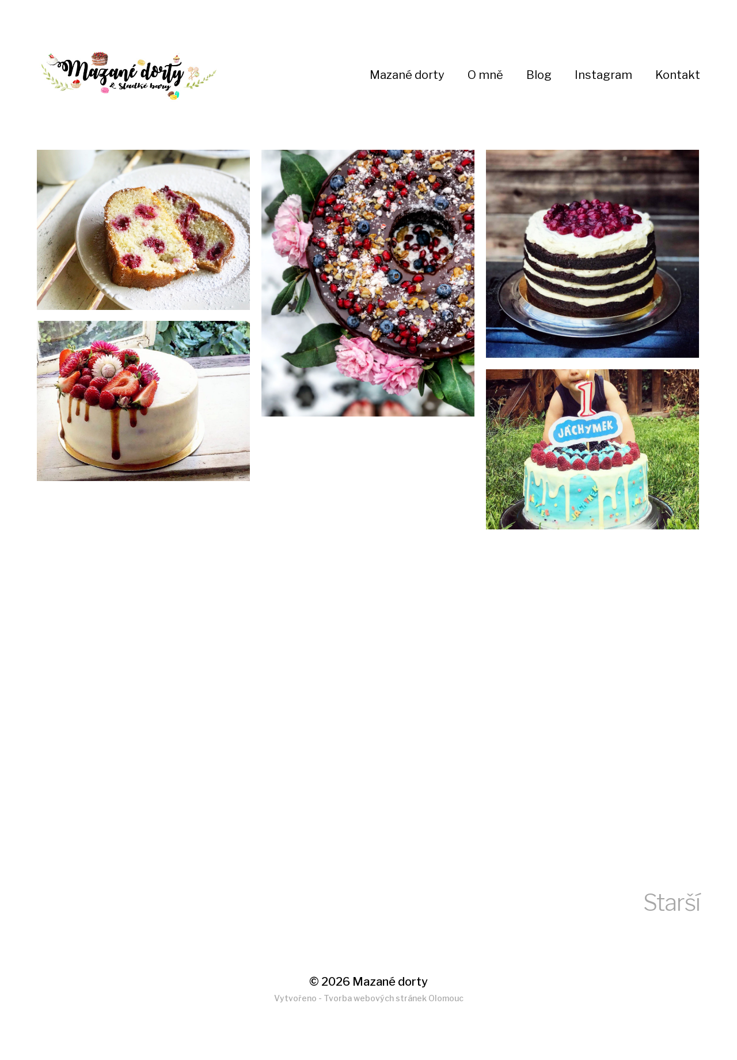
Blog (539, 75)
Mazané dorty (407, 75)
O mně (485, 75)
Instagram (603, 75)
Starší (671, 902)
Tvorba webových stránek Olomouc (394, 998)
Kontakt (677, 75)
